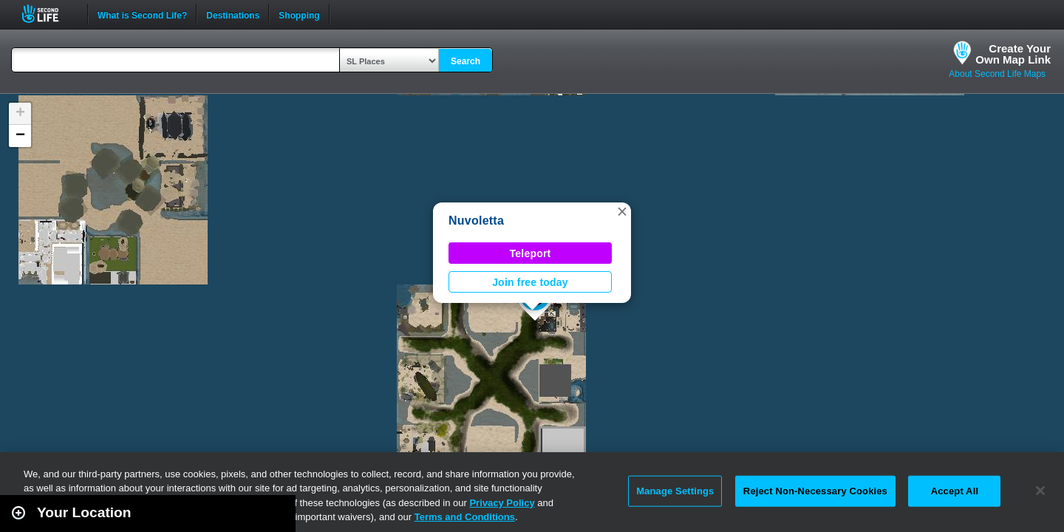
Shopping (299, 14)
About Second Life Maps (997, 74)
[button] (622, 211)
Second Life (48, 14)
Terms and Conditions (465, 516)
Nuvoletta (476, 220)
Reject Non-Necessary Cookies (815, 491)
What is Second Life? (142, 14)
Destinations (232, 14)
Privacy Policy (501, 502)
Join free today (530, 282)
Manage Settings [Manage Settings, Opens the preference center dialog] (675, 491)
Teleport (530, 253)
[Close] (1040, 490)
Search (465, 61)
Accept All (954, 491)
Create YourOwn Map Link (1013, 54)
